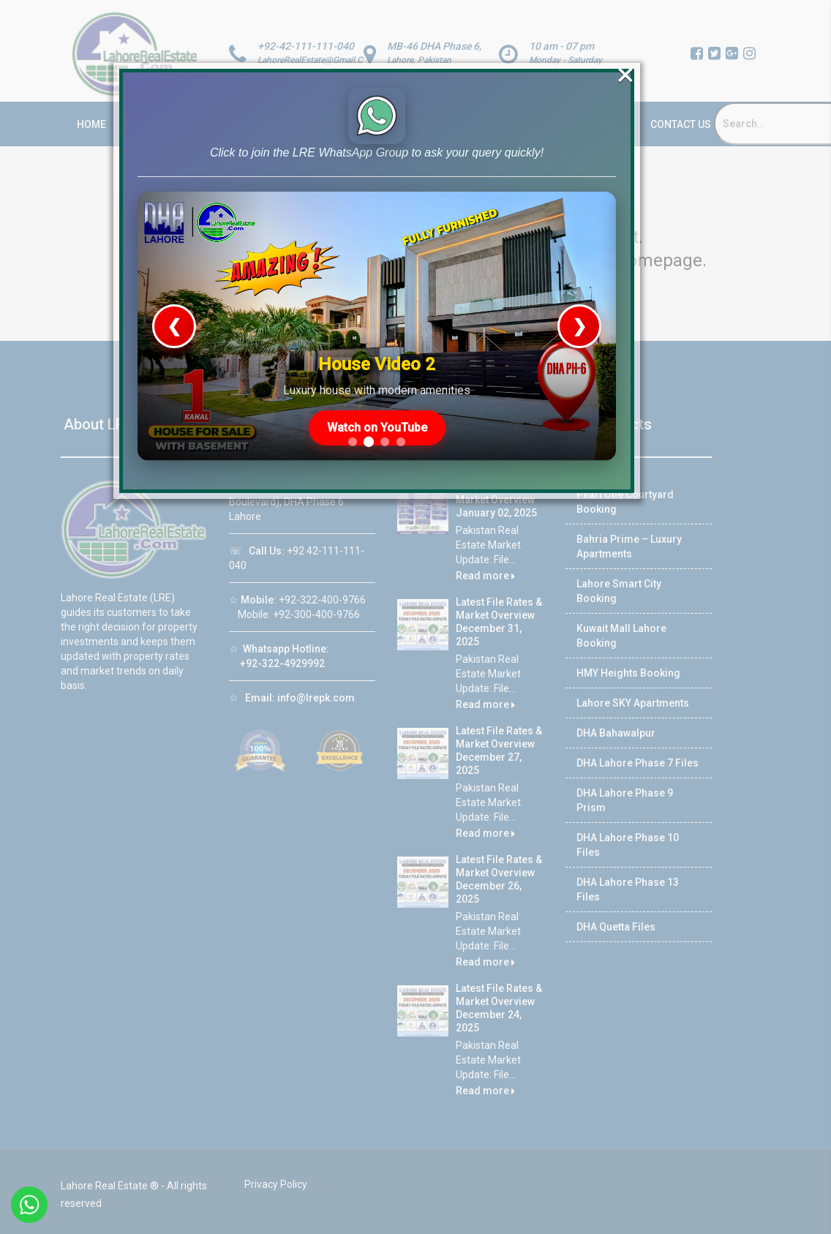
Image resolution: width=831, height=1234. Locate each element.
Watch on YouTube (378, 410)
